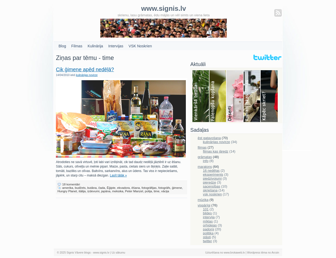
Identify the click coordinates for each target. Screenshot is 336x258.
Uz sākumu (118, 252)
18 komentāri (71, 184)
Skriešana (269, 96)
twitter (207, 241)
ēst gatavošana (209, 138)
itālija (82, 191)
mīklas (208, 221)
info (205, 161)
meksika (117, 191)
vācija (165, 191)
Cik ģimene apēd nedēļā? (85, 69)
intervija (209, 217)
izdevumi (93, 191)
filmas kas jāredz (215, 151)
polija (148, 191)
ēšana (136, 187)
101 (206, 209)
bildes (207, 213)
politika (208, 233)
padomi (208, 229)
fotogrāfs (164, 187)
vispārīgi (204, 205)
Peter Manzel (134, 191)
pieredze (209, 182)
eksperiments (213, 174)
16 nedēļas (211, 171)
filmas (202, 147)
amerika (67, 187)
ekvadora (123, 187)
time (156, 191)
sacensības (211, 186)
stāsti (207, 237)
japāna (105, 191)
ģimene (177, 187)
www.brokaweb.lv (234, 252)
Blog (62, 46)
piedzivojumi (212, 178)
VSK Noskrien (140, 46)
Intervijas (115, 46)
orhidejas (210, 225)
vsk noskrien (212, 194)
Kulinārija (95, 46)
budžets (80, 187)
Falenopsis (218, 96)
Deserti (235, 96)
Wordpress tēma (257, 252)
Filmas (76, 46)
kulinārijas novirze (87, 75)
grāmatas (205, 157)
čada (101, 187)
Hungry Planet (67, 191)
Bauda (200, 96)
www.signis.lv (101, 252)
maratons (205, 167)
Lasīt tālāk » (118, 175)
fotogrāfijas (148, 187)
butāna (92, 187)
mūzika (203, 200)
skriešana (210, 190)
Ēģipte (111, 187)
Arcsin (275, 252)
